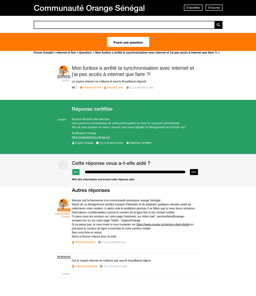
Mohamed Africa (85, 242)
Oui (76, 171)
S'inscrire (214, 7)
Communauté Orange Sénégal (89, 8)
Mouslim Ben (115, 87)
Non (194, 171)
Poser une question (128, 42)
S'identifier (193, 7)
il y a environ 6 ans (111, 142)
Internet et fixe (92, 87)
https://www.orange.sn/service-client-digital (163, 224)
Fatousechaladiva (86, 266)
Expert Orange (84, 142)
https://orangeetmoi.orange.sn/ (91, 137)
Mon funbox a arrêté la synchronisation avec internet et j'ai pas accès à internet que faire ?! (133, 71)
